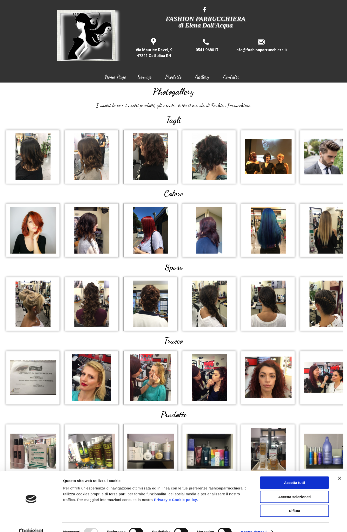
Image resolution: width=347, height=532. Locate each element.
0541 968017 (207, 50)
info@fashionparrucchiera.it (261, 50)
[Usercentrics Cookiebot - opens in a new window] (31, 522)
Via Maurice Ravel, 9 (154, 50)
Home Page (115, 77)
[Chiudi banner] (339, 468)
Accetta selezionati (294, 487)
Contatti (231, 77)
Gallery (202, 77)
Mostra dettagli (253, 522)
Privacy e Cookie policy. (176, 490)
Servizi (144, 77)
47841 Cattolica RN (154, 55)
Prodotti (173, 77)
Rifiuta (294, 501)
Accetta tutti (294, 473)
